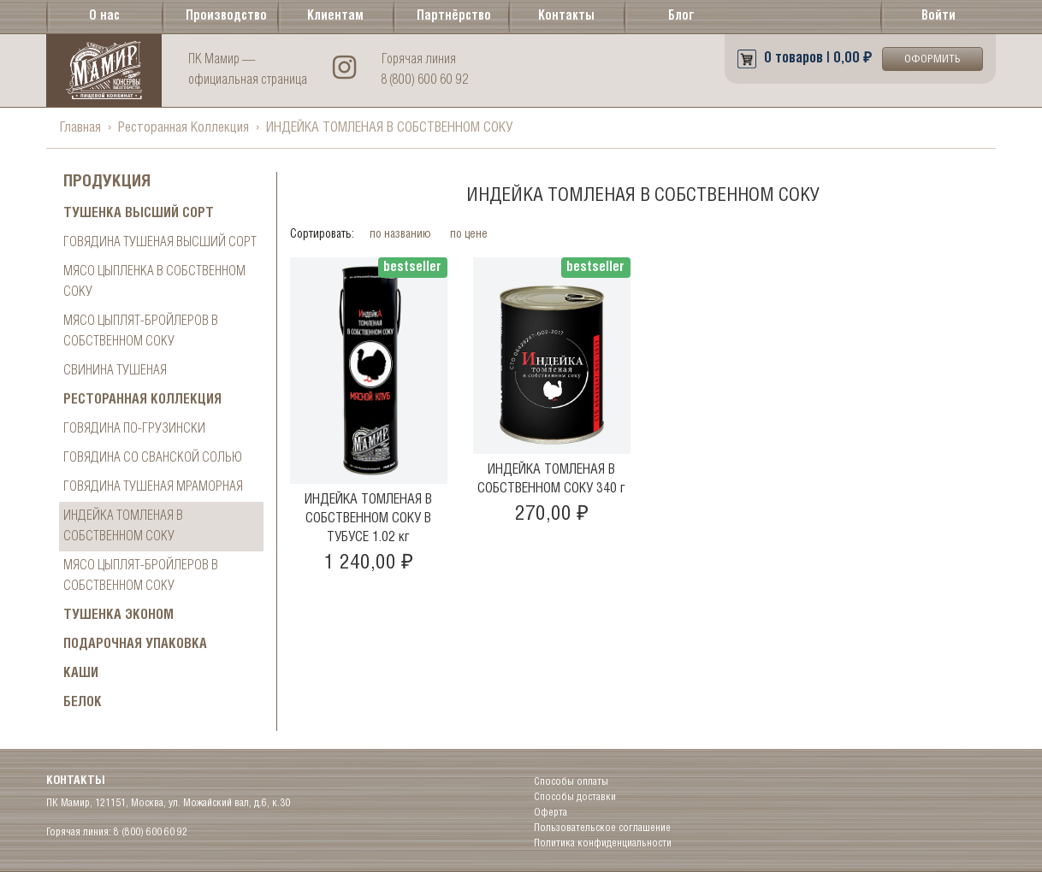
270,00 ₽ (552, 514)
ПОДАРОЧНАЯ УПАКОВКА (135, 644)
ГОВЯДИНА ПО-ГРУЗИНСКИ (134, 428)
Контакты (566, 16)
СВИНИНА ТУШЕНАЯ (115, 370)
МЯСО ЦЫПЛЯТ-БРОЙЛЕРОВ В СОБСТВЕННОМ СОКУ (140, 331)
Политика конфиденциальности (603, 843)
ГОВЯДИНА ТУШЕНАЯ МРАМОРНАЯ (153, 486)
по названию (402, 234)
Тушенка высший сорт (138, 213)
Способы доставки (575, 797)
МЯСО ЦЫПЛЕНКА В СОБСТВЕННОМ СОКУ (154, 281)
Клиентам (335, 16)
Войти (938, 16)
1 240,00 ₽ (368, 563)
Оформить (932, 59)
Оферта (550, 812)
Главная (80, 127)
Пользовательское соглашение (602, 828)
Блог (681, 16)
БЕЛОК (82, 702)
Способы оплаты (571, 782)
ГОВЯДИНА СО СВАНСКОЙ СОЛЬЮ (152, 457)
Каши (80, 673)
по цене (470, 234)
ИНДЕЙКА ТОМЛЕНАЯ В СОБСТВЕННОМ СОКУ (123, 526)
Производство (223, 16)
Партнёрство (454, 16)
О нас (104, 16)
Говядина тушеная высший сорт (160, 242)
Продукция (107, 182)
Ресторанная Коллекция (183, 127)
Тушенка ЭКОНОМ (118, 615)
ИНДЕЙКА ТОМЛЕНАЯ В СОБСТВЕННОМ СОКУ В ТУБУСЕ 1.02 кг (368, 518)
